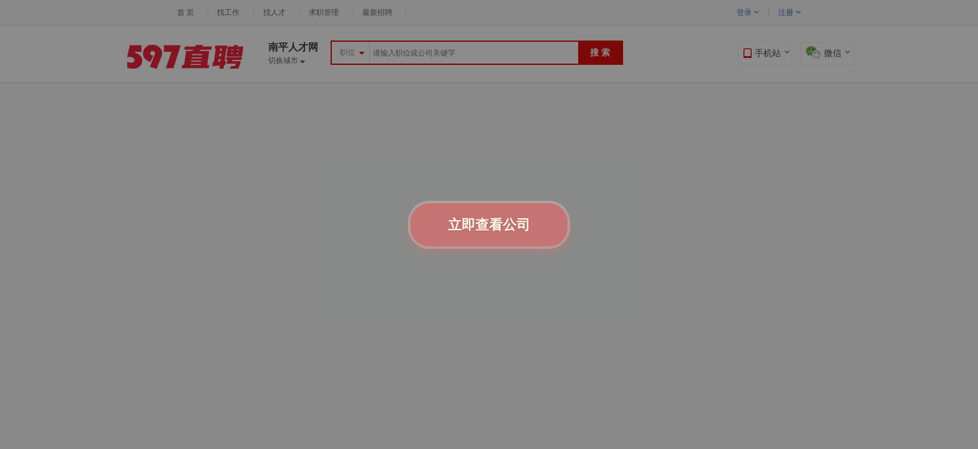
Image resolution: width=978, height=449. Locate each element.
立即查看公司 (489, 225)
